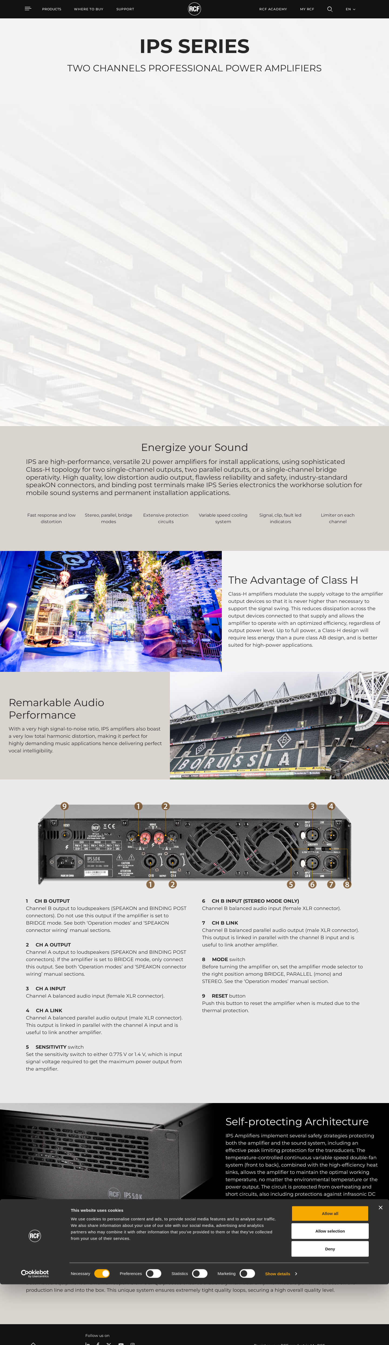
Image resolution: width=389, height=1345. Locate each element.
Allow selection (330, 1292)
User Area (270, 1259)
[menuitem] (89, 9)
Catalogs (152, 1259)
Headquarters (349, 1259)
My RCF (307, 9)
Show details (277, 1334)
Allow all (330, 1274)
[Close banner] (381, 1268)
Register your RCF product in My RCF (289, 1211)
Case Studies (212, 1259)
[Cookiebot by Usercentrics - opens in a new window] (35, 1334)
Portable (89, 1259)
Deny (330, 1309)
